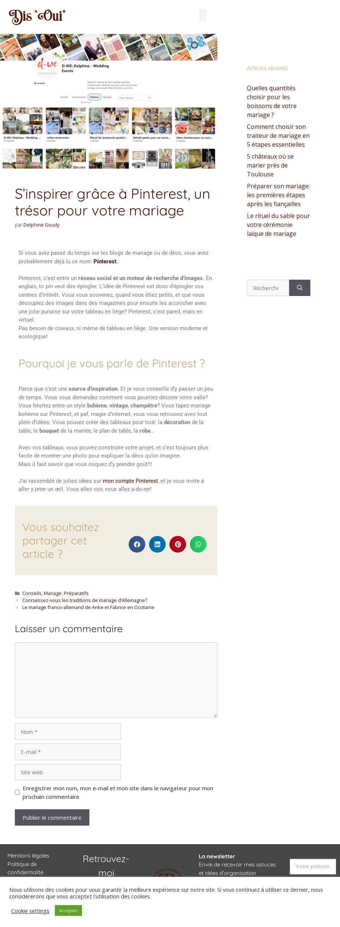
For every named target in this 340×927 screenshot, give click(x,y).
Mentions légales (28, 855)
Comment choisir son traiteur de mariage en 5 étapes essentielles (278, 136)
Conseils (32, 593)
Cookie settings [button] (30, 910)
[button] (202, 15)
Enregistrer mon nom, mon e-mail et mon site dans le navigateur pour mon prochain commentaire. (118, 792)
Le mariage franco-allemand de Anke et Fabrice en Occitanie (88, 607)
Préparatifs (76, 593)
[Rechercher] (299, 288)
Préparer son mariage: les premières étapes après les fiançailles (278, 195)
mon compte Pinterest (130, 481)
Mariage (53, 593)
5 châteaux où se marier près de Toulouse (270, 165)
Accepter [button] (68, 910)
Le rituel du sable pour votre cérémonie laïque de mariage (278, 225)
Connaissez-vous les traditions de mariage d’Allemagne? (84, 600)
